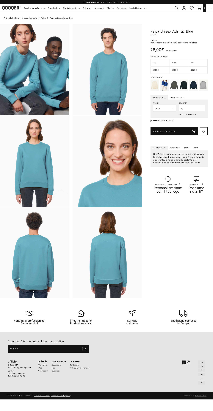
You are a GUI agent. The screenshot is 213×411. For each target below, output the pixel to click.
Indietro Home (13, 18)
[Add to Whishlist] (204, 131)
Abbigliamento (33, 18)
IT (208, 8)
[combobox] (164, 108)
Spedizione (56, 376)
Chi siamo (42, 376)
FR (202, 382)
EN (202, 378)
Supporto (56, 382)
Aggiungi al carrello (174, 131)
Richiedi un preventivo (79, 379)
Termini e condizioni (42, 407)
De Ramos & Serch (200, 407)
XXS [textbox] (158, 108)
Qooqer (12, 8)
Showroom (43, 382)
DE (202, 386)
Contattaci (74, 376)
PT (202, 394)
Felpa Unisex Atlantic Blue (68, 18)
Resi (54, 379)
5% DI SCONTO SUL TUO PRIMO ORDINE (106, 2)
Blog (40, 379)
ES (202, 374)
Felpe (48, 18)
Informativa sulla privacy (61, 407)
